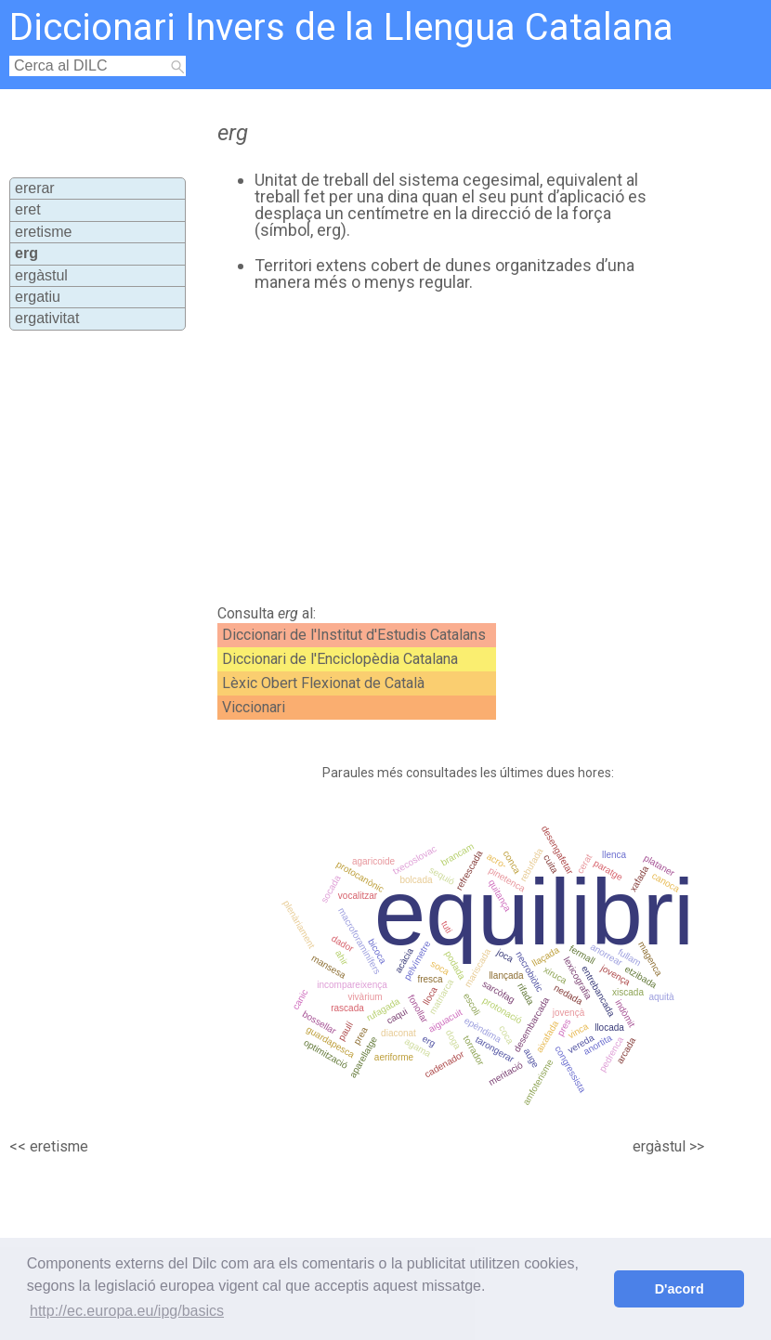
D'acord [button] (679, 1288)
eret (28, 209)
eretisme (43, 232)
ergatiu (37, 297)
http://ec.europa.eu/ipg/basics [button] (127, 1311)
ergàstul (41, 275)
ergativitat (47, 318)
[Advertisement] (420, 449)
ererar (35, 188)
